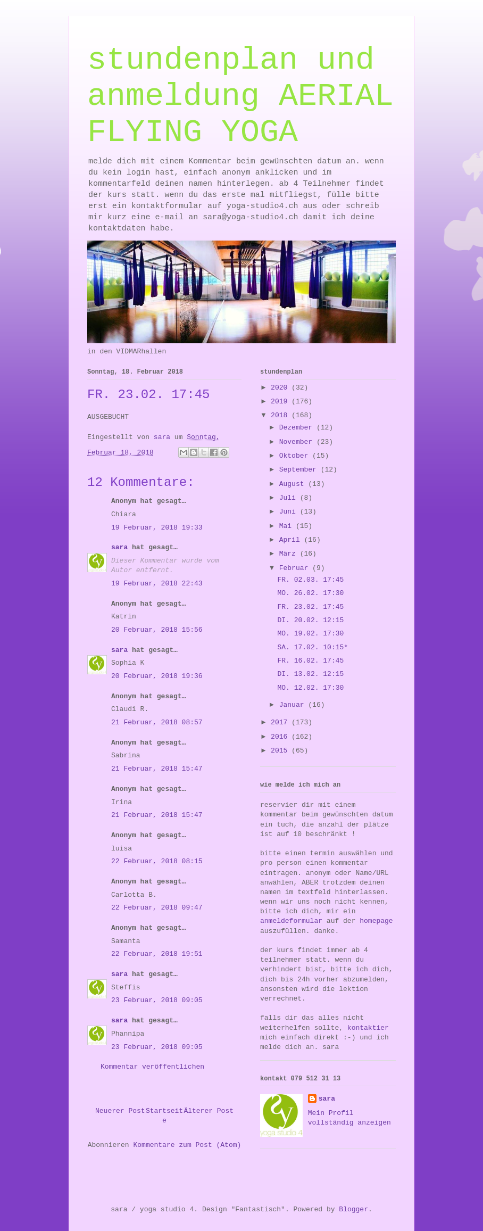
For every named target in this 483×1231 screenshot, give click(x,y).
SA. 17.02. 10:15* (312, 647)
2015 (281, 751)
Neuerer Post (120, 1111)
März (289, 554)
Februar (295, 568)
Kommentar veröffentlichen (152, 1067)
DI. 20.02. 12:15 (310, 620)
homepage (376, 921)
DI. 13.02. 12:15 (310, 674)
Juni (289, 512)
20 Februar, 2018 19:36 (157, 676)
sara (119, 547)
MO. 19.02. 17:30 (310, 634)
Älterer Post (209, 1111)
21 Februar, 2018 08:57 (157, 722)
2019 (281, 402)
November (298, 442)
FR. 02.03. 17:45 (310, 580)
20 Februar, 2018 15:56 (157, 630)
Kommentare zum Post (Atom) (187, 1145)
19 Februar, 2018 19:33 (157, 528)
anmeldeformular (291, 921)
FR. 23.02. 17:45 (310, 607)
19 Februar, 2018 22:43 (157, 584)
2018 (281, 415)
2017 (281, 722)
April (291, 540)
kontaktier (368, 1028)
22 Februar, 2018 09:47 (157, 908)
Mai (287, 526)
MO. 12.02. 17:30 (310, 688)
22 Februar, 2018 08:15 (157, 861)
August (294, 484)
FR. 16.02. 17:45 (310, 661)
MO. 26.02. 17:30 (310, 593)
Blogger (353, 1209)
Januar (294, 705)
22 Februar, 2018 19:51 (157, 954)
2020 (281, 388)
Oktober (295, 456)
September (300, 470)
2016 (281, 737)
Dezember (298, 428)
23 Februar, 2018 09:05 (157, 1000)
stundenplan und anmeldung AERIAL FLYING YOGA (240, 96)
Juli (289, 498)
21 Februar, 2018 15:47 (157, 769)
